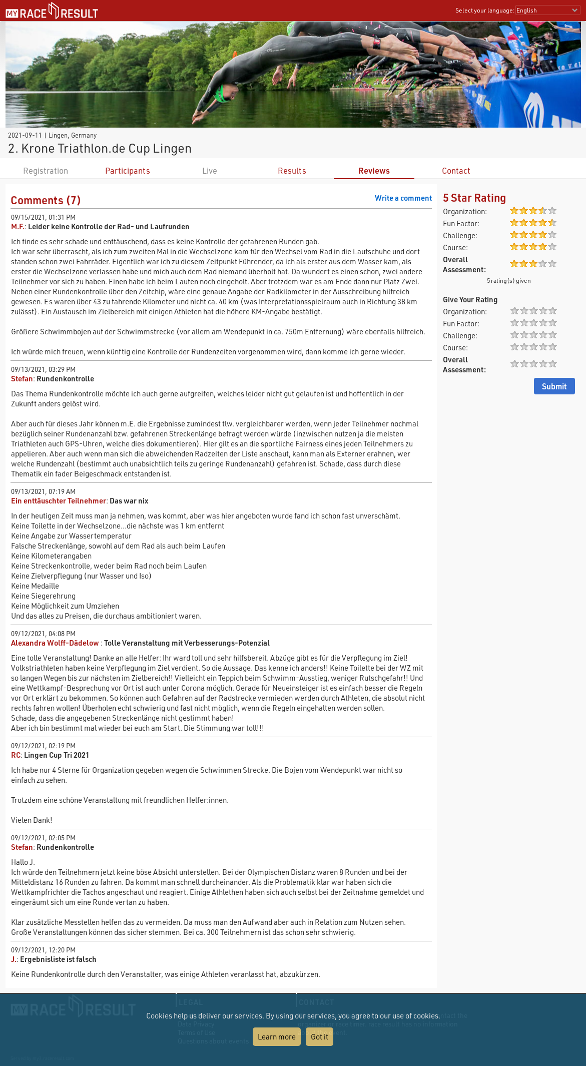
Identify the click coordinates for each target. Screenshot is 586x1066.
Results (292, 170)
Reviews (374, 170)
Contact (456, 170)
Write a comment (403, 198)
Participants (127, 170)
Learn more (277, 1036)
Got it (319, 1036)
